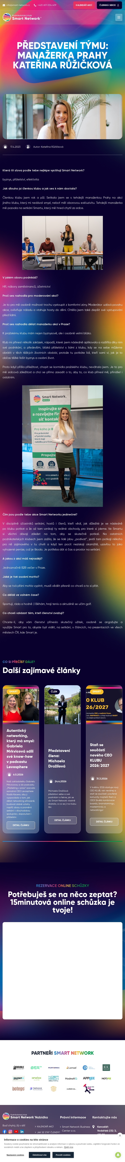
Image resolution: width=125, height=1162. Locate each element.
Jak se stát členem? (48, 1132)
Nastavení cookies (15, 1155)
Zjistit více (68, 1147)
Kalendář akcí (84, 5)
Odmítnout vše (40, 1155)
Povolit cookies (63, 1155)
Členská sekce (109, 5)
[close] (120, 1135)
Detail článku (21, 825)
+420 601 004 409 (45, 5)
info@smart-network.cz (16, 5)
